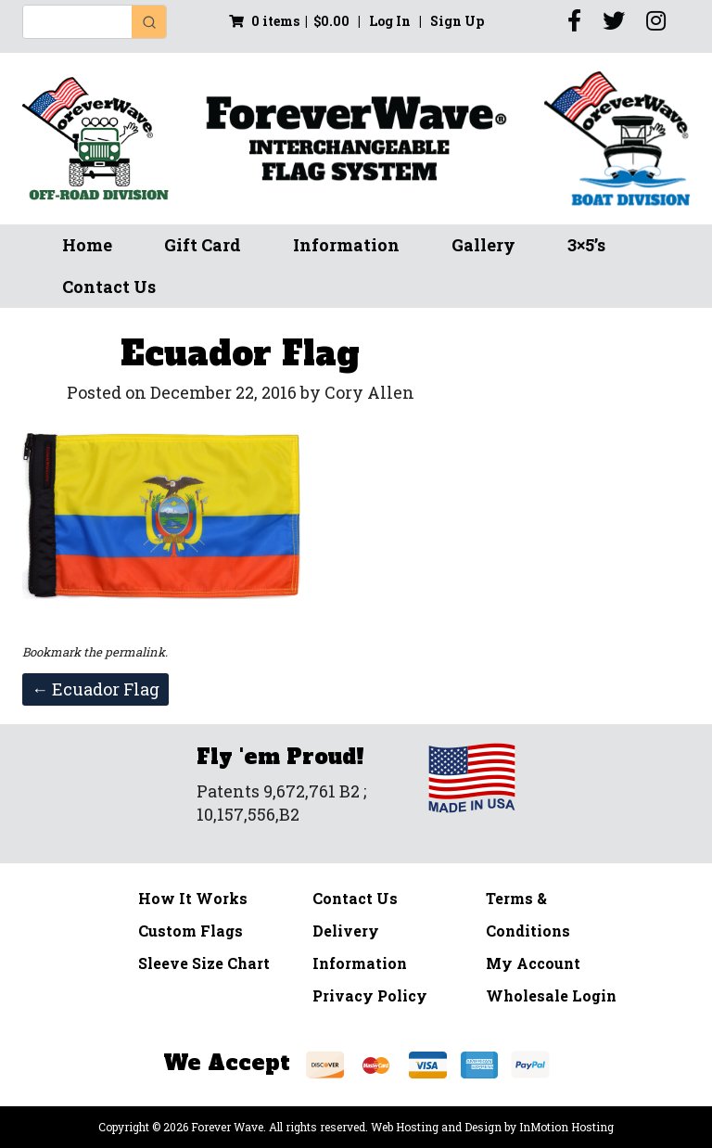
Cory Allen (369, 392)
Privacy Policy (369, 995)
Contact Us (109, 286)
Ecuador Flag (95, 689)
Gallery (483, 245)
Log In (391, 21)
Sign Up (457, 21)
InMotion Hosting (566, 1126)
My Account (533, 963)
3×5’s (586, 245)
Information (346, 245)
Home (87, 245)
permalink (135, 652)
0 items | (289, 21)
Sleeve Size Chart (204, 963)
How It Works (193, 898)
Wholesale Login (551, 995)
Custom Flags (190, 930)
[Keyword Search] (77, 22)
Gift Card (202, 245)
